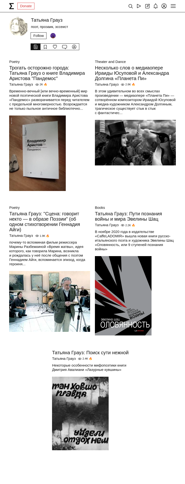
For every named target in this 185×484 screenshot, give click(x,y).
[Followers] (53, 36)
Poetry (14, 62)
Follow (38, 36)
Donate (26, 6)
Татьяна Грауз (21, 84)
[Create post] (147, 6)
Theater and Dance (110, 62)
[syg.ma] (11, 6)
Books (100, 207)
